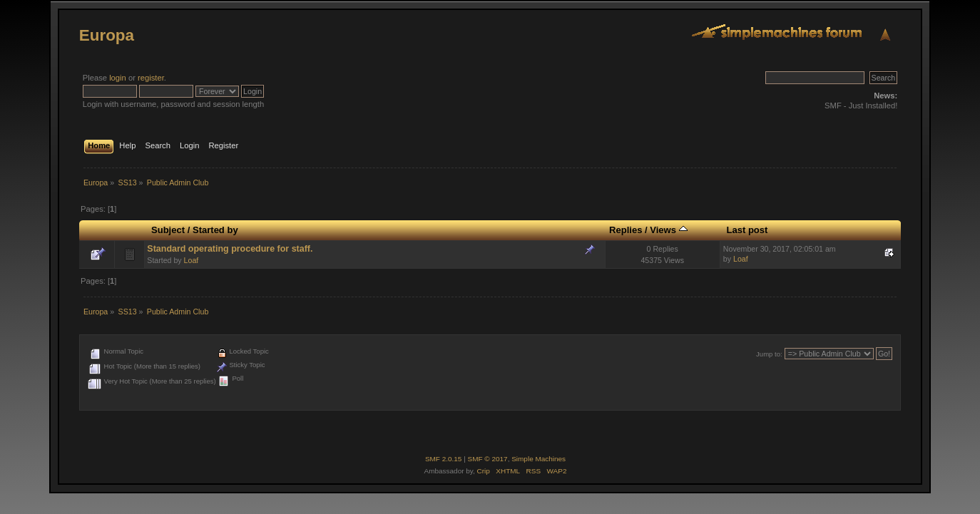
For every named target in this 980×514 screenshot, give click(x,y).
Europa (106, 35)
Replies (625, 230)
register (151, 77)
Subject (168, 230)
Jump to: (769, 354)
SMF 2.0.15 (443, 459)
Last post (746, 230)
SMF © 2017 (488, 459)
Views (668, 230)
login (117, 77)
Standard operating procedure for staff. (229, 249)
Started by (215, 230)
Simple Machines (538, 459)
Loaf (191, 260)
